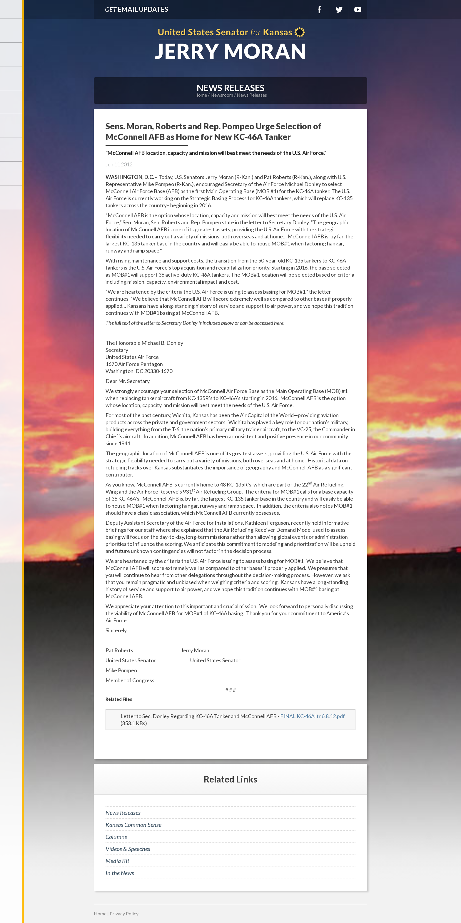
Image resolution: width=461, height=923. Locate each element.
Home (200, 95)
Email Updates (136, 9)
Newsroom (12, 102)
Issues (12, 126)
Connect (12, 173)
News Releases (252, 95)
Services (12, 78)
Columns (116, 836)
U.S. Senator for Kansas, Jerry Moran (230, 43)
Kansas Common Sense (133, 824)
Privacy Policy (124, 913)
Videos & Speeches (128, 848)
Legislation (12, 149)
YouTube (357, 9)
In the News (120, 872)
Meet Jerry (12, 54)
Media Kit (117, 860)
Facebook (319, 9)
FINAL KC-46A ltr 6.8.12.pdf (312, 716)
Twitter (338, 9)
